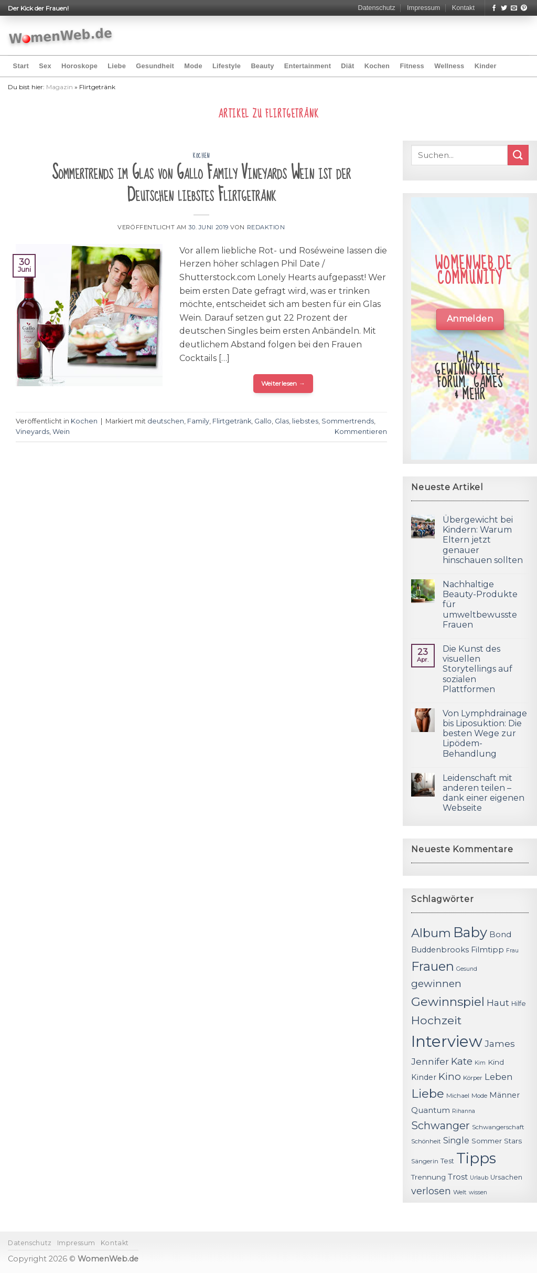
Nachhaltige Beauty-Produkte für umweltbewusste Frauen (480, 604)
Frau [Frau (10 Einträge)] (512, 950)
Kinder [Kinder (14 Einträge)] (423, 1077)
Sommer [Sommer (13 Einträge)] (486, 1141)
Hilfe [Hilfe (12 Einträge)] (518, 1003)
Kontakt (463, 8)
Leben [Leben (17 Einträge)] (499, 1077)
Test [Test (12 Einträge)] (447, 1161)
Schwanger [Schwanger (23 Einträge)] (440, 1125)
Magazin (59, 87)
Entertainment (307, 66)
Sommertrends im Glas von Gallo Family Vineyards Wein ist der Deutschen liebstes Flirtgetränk (201, 183)
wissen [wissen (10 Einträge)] (478, 1192)
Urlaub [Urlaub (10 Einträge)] (479, 1177)
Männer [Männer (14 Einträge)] (504, 1095)
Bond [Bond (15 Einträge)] (500, 934)
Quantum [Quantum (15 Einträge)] (430, 1110)
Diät (347, 66)
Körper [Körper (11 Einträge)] (472, 1077)
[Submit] (518, 155)
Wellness (449, 66)
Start (21, 66)
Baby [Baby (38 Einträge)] (470, 932)
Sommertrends (347, 421)
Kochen (377, 66)
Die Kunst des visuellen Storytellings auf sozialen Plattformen (477, 669)
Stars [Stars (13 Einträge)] (513, 1141)
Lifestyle (226, 66)
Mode (193, 66)
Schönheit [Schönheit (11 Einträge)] (426, 1141)
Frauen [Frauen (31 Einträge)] (432, 966)
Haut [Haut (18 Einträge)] (498, 1002)
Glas (282, 421)
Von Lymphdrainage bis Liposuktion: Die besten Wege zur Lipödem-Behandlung (485, 733)
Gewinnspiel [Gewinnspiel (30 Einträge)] (448, 1001)
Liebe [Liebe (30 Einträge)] (427, 1093)
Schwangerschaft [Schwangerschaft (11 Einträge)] (498, 1127)
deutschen (165, 421)
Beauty (262, 66)
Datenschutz (376, 8)
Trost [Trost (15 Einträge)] (458, 1177)
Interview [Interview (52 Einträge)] (446, 1041)
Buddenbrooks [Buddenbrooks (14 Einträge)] (440, 949)
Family (198, 421)
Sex (45, 66)
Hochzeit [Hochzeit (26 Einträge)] (436, 1020)
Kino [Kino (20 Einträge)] (449, 1076)
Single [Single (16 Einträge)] (456, 1140)
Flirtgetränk (231, 421)
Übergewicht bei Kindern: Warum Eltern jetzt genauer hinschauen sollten (483, 540)
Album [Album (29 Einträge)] (431, 933)
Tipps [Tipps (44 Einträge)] (476, 1158)
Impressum (423, 8)
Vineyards (32, 432)
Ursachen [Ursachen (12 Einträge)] (506, 1177)
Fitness (412, 66)
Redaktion (266, 227)
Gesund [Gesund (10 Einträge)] (466, 969)
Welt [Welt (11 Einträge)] (460, 1192)
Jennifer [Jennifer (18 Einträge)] (430, 1061)
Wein (61, 432)
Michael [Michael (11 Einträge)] (457, 1095)
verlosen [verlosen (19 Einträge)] (431, 1190)
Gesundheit (155, 66)
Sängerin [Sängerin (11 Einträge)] (424, 1161)
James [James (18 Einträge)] (500, 1043)
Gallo (263, 421)
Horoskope (79, 66)
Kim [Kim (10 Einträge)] (480, 1062)
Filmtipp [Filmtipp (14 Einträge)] (487, 949)
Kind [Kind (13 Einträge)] (496, 1062)
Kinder (486, 66)
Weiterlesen (283, 383)
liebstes (305, 421)
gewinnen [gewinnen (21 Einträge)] (436, 984)
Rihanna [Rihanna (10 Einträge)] (463, 1111)
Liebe (117, 66)
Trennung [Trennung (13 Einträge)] (428, 1177)
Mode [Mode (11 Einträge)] (479, 1095)
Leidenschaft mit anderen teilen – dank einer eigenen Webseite (483, 793)
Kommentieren (361, 432)
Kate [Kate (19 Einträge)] (461, 1061)
